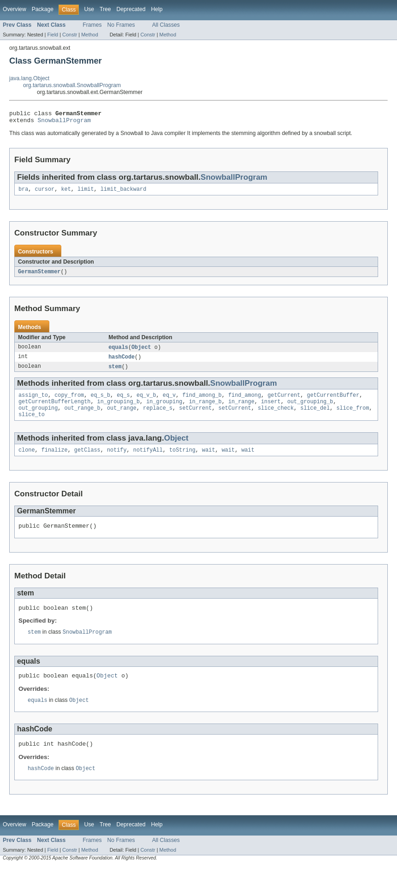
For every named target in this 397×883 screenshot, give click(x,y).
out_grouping (38, 416)
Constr (69, 34)
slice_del (315, 416)
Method (89, 34)
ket (66, 192)
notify (117, 460)
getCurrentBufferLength (54, 408)
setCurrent (195, 416)
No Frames (121, 25)
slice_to (31, 423)
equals (118, 351)
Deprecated (131, 9)
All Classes (166, 25)
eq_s (123, 401)
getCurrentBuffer (333, 401)
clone (26, 460)
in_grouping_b (118, 408)
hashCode (121, 361)
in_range (241, 408)
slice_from (352, 416)
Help (156, 9)
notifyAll (148, 460)
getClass (87, 460)
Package (42, 9)
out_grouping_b (310, 408)
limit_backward (124, 192)
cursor (45, 192)
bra (23, 192)
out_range (121, 416)
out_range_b (83, 416)
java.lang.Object (29, 78)
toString (182, 460)
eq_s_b (100, 401)
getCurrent (283, 401)
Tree (105, 9)
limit (85, 192)
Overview (14, 9)
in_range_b (205, 408)
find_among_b (201, 401)
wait (208, 460)
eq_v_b (146, 401)
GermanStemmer (39, 275)
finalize (54, 460)
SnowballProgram (64, 122)
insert (271, 408)
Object (141, 351)
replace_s (157, 416)
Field (52, 34)
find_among (244, 401)
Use (89, 9)
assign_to (33, 401)
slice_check (276, 416)
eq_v (169, 401)
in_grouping (164, 408)
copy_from (69, 401)
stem (114, 372)
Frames (92, 25)
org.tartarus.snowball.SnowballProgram (72, 85)
